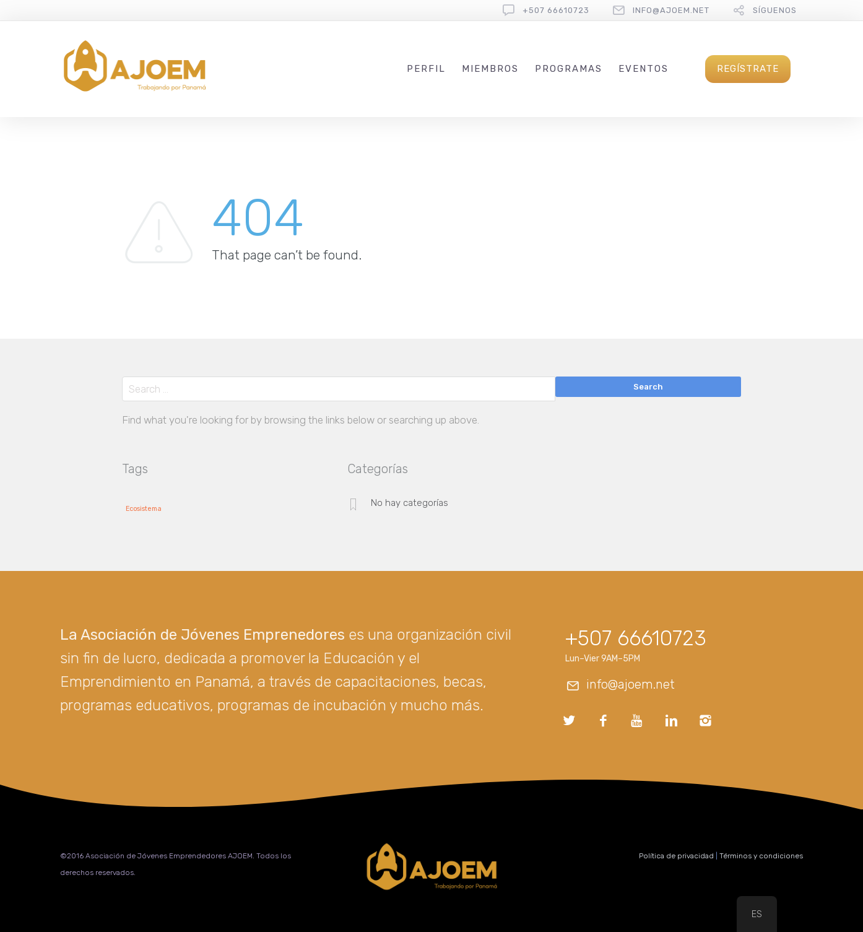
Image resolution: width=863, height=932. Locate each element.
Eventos (643, 68)
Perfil (426, 68)
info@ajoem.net (671, 10)
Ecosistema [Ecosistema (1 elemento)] (144, 509)
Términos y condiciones (761, 855)
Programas (568, 68)
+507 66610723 (556, 10)
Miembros (490, 68)
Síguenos (775, 10)
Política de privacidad (676, 855)
